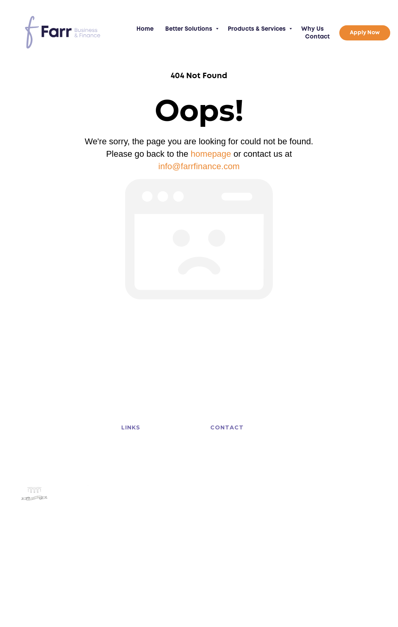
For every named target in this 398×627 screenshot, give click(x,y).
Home (145, 29)
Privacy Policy (83, 577)
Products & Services (257, 29)
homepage (211, 154)
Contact (317, 37)
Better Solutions (189, 29)
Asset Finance (136, 449)
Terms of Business (43, 577)
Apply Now (176, 495)
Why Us (312, 29)
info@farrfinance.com (198, 166)
